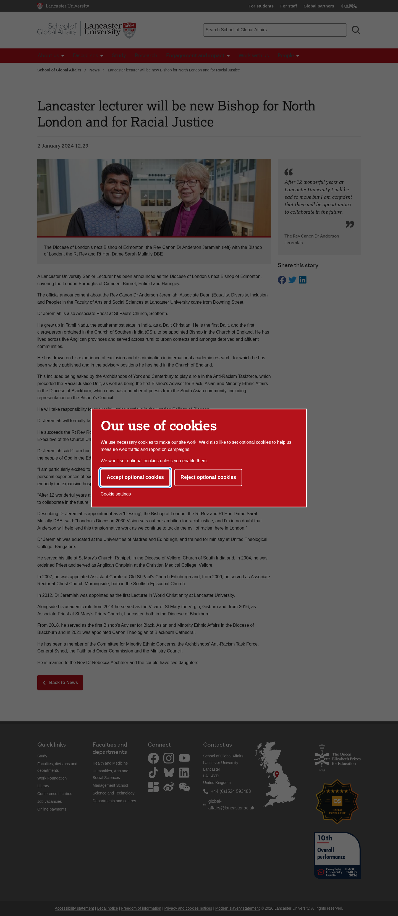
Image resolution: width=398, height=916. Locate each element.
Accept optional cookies (135, 477)
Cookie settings (116, 494)
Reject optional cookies (208, 477)
